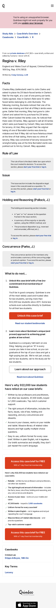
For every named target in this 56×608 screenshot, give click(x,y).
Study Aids (7, 33)
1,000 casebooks (35, 503)
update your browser (32, 23)
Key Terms (11, 566)
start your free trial (31, 167)
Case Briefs (23, 37)
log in (44, 167)
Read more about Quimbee (30, 377)
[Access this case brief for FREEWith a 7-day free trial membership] (28, 463)
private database (17, 53)
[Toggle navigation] (52, 6)
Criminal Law (10, 555)
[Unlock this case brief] (30, 315)
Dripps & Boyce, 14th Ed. (17, 558)
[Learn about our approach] (30, 369)
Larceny (9, 572)
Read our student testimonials (30, 323)
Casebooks (8, 37)
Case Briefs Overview (27, 33)
